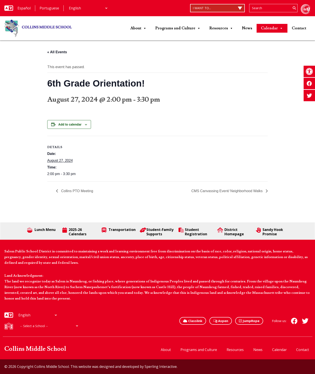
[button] (309, 71)
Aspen (220, 321)
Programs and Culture (178, 28)
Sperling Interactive (161, 366)
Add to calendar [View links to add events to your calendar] (70, 124)
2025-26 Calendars (74, 231)
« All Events (57, 52)
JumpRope (249, 321)
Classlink (192, 321)
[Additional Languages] (88, 8)
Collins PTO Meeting (76, 191)
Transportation (119, 230)
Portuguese (49, 8)
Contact (299, 28)
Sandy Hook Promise (269, 231)
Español (24, 8)
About (138, 28)
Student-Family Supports (156, 231)
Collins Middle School (35, 349)
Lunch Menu (41, 230)
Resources (221, 28)
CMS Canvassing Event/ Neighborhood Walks (227, 191)
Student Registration (192, 231)
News (247, 28)
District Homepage (230, 231)
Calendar (272, 28)
